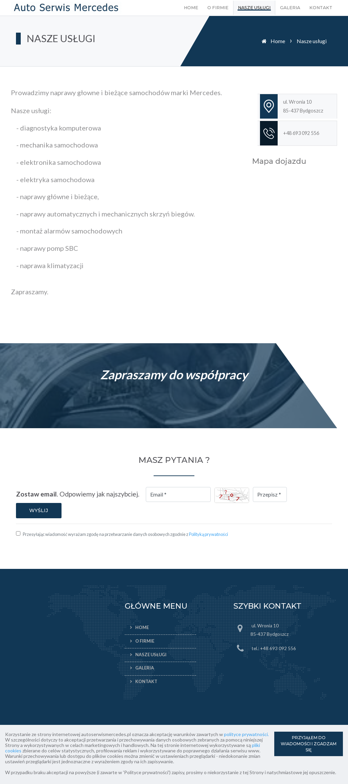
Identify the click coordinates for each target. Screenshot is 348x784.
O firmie (217, 7)
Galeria (290, 7)
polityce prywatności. (246, 734)
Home (191, 7)
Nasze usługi (254, 7)
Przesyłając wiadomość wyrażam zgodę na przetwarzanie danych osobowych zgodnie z (125, 534)
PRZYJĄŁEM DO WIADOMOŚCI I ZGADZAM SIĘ (308, 743)
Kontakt (320, 7)
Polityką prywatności (208, 534)
